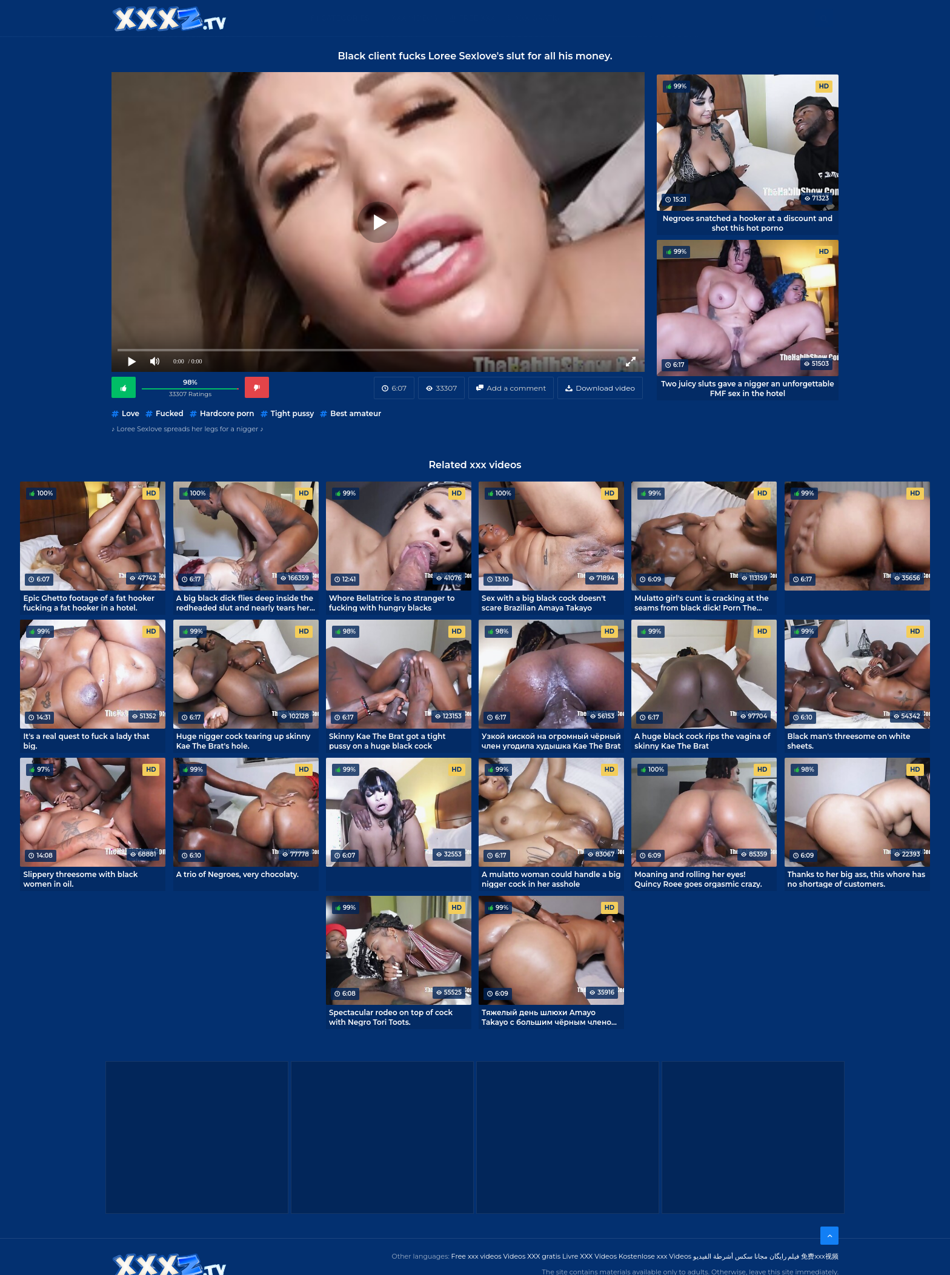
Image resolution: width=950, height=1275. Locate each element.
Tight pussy (292, 413)
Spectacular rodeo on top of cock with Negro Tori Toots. (391, 1017)
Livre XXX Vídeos (589, 1256)
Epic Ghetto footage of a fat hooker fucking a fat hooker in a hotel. (88, 603)
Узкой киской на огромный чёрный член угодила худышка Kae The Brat (551, 741)
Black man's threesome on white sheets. (849, 741)
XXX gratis (537, 17)
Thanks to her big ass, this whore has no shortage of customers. (857, 879)
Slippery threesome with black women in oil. (80, 879)
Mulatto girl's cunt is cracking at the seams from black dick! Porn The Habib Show (701, 603)
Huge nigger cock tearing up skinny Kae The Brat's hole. (243, 741)
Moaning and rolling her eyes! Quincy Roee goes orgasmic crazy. (698, 879)
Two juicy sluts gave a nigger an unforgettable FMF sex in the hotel (747, 388)
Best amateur (355, 413)
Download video (605, 387)
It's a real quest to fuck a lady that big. (86, 741)
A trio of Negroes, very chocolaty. (237, 874)
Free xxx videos (476, 1256)
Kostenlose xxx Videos (655, 1256)
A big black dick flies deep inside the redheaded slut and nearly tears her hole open (244, 603)
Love (130, 413)
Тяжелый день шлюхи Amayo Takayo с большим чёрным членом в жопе (549, 1017)
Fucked (170, 413)
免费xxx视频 (820, 1256)
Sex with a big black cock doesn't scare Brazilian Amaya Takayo (544, 603)
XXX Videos (414, 17)
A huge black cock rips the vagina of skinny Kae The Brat (702, 741)
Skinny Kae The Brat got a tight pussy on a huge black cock (387, 741)
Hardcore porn (227, 413)
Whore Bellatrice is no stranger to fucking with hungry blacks (392, 603)
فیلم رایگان (784, 1256)
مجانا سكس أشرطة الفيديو (730, 1256)
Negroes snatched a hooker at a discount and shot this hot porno (748, 223)
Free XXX (477, 17)
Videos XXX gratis (532, 1256)
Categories (345, 17)
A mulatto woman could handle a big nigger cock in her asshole (551, 879)
